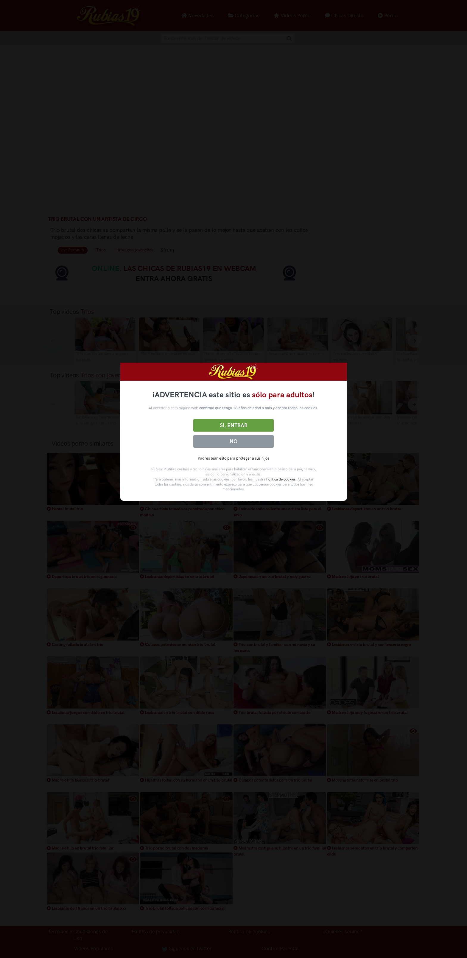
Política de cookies (280, 479)
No (233, 441)
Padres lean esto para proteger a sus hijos (233, 458)
